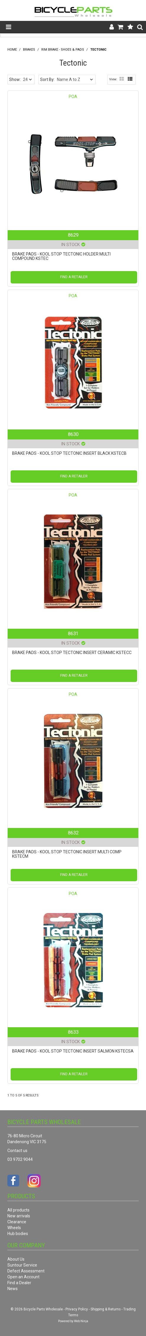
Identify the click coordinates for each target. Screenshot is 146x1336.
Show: (15, 79)
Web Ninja (81, 1321)
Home (12, 50)
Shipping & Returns (106, 1309)
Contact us (17, 1150)
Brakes (29, 50)
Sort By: (47, 79)
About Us (15, 1259)
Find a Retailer (74, 277)
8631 (73, 633)
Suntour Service (22, 1265)
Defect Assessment (26, 1271)
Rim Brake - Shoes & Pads (62, 50)
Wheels (14, 1227)
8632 (73, 833)
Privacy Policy (76, 1309)
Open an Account (23, 1276)
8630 (73, 434)
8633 (73, 1032)
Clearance (16, 1221)
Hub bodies (17, 1233)
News (12, 1288)
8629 (73, 235)
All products (18, 1210)
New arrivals (18, 1216)
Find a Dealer (19, 1282)
